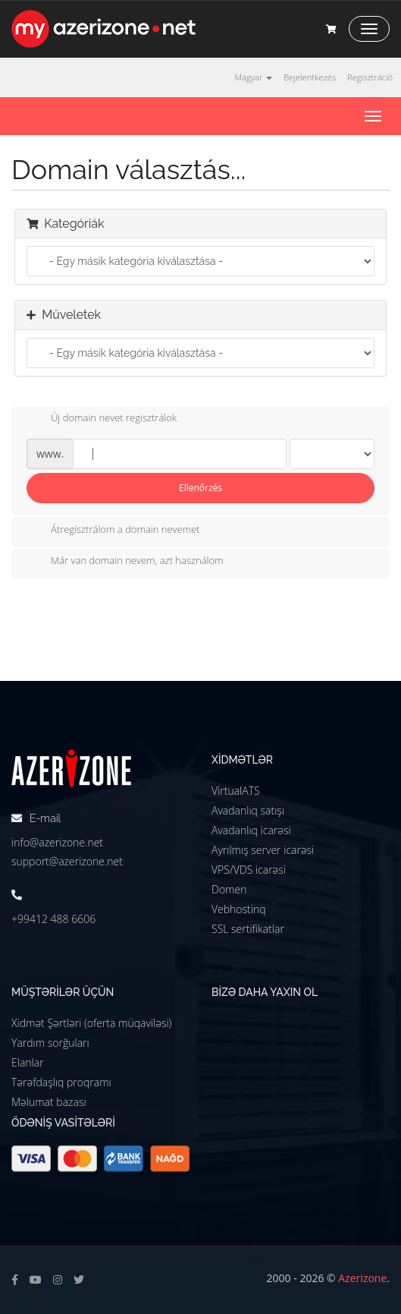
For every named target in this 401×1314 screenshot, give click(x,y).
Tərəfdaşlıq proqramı (61, 1082)
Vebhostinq (238, 909)
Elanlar (27, 1062)
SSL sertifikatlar (247, 929)
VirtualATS (235, 790)
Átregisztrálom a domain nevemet (113, 530)
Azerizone (362, 1278)
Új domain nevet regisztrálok (102, 419)
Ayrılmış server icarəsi (262, 850)
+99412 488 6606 (53, 919)
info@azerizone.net (57, 842)
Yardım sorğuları (50, 1042)
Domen (228, 889)
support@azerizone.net (67, 861)
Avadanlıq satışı (247, 810)
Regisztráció (370, 77)
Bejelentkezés (310, 77)
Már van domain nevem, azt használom (125, 561)
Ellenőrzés (200, 487)
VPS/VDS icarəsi (248, 869)
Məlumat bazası (48, 1102)
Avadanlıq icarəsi (251, 830)
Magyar (254, 77)
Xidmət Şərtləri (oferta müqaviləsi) (91, 1023)
